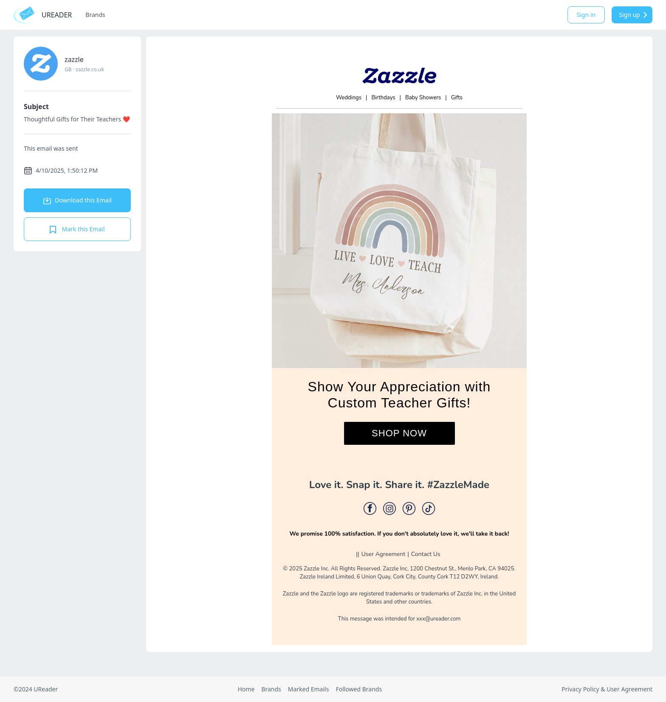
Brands (95, 15)
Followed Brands (359, 689)
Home (245, 689)
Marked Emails (308, 689)
